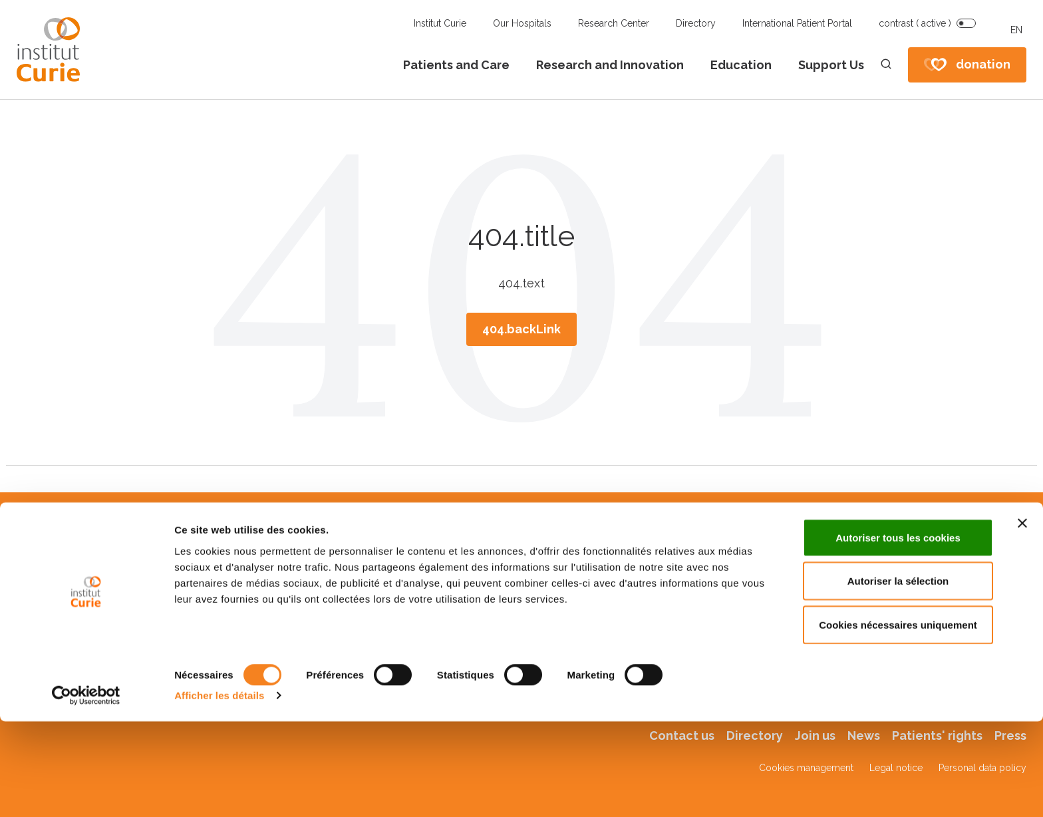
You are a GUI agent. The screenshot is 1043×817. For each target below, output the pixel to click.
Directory (696, 23)
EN (1016, 30)
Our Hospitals (522, 23)
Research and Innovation (610, 65)
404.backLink (521, 329)
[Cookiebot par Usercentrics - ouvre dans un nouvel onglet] (86, 791)
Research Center (613, 23)
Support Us (831, 65)
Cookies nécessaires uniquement (898, 720)
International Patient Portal (797, 23)
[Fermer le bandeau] (1022, 618)
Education (741, 65)
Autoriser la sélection (898, 677)
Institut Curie (440, 23)
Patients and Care (456, 65)
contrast (915, 23)
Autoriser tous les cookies (898, 633)
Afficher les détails (219, 790)
